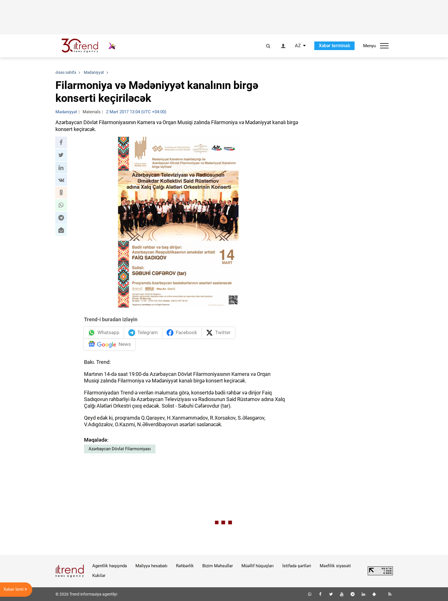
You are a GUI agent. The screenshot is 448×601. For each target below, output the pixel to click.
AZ (298, 45)
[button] (61, 142)
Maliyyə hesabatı (151, 565)
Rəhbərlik (185, 565)
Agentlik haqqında (109, 565)
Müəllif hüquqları (257, 565)
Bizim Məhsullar (217, 565)
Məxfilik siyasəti (335, 565)
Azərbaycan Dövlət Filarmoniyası (120, 448)
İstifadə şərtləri (296, 565)
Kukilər (98, 575)
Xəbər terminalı (334, 45)
